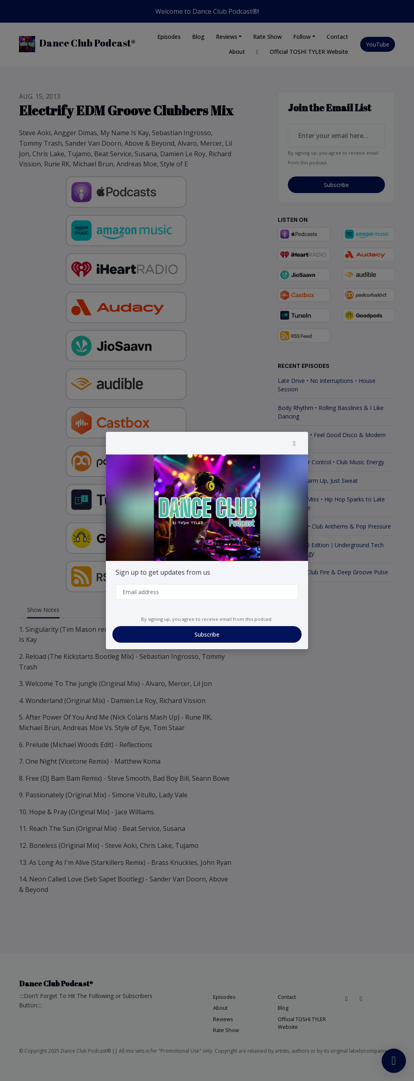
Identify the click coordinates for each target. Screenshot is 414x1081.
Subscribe (207, 634)
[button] (294, 443)
